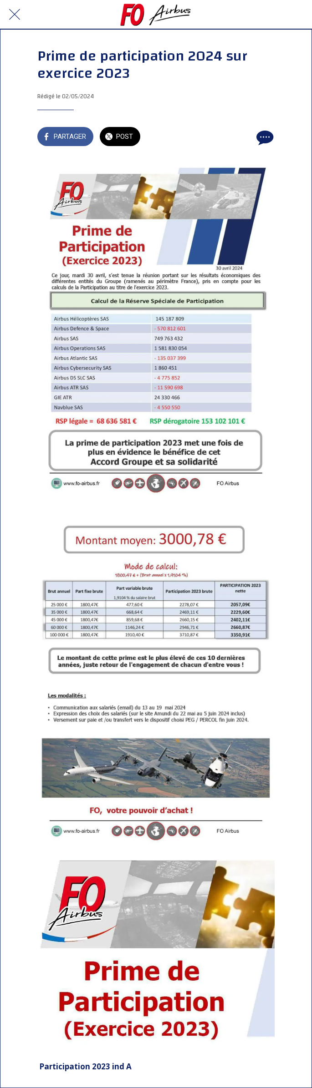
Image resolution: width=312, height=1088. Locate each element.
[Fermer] (14, 14)
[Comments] (264, 137)
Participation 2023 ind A (85, 1066)
